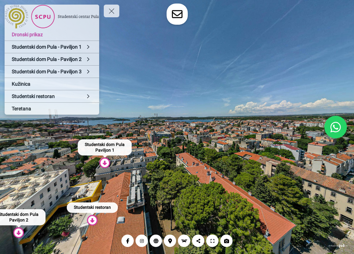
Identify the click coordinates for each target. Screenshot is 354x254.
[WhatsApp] (335, 127)
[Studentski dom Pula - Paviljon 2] (52, 59)
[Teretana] (52, 109)
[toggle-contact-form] (177, 14)
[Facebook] (127, 241)
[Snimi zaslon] (226, 241)
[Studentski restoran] (52, 96)
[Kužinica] (52, 84)
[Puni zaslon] (212, 241)
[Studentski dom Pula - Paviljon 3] (52, 72)
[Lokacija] (170, 241)
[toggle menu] (111, 11)
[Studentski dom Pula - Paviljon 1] (52, 47)
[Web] (156, 241)
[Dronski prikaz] (52, 35)
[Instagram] (142, 241)
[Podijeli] (198, 241)
